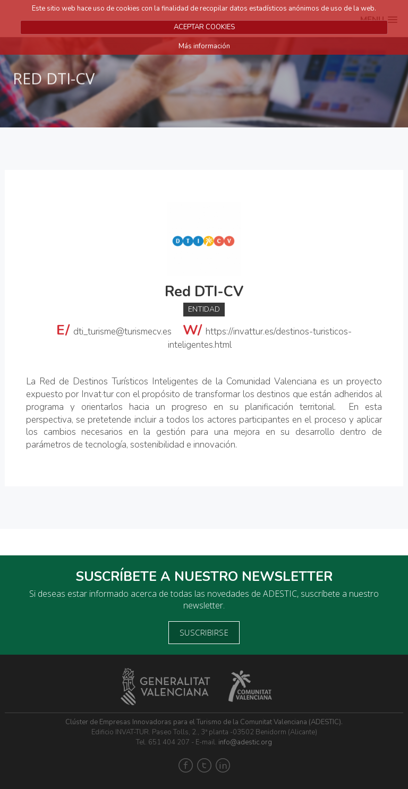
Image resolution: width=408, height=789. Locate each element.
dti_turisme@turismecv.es (122, 331)
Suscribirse (204, 632)
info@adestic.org (245, 742)
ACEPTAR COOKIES (204, 27)
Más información (204, 46)
